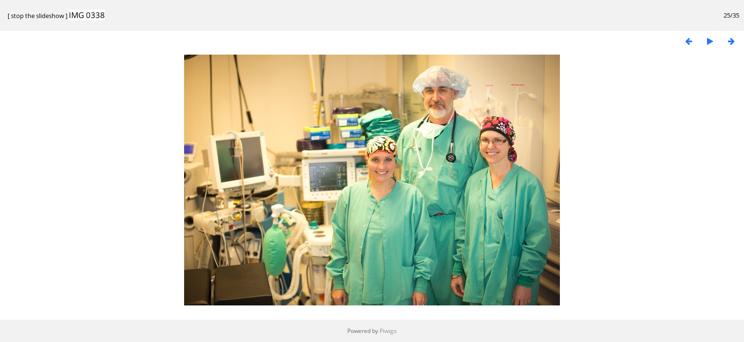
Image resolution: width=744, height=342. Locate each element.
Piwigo (388, 331)
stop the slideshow (37, 15)
